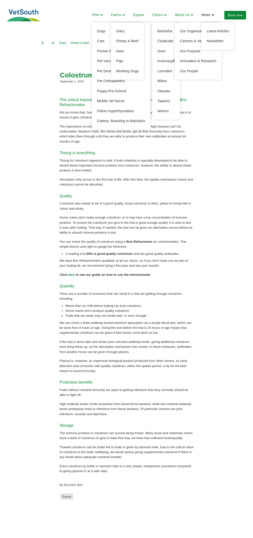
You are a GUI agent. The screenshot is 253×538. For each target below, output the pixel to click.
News (207, 15)
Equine (139, 15)
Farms (118, 15)
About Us (184, 15)
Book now (235, 15)
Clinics (159, 15)
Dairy (62, 43)
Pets (97, 15)
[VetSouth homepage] (31, 15)
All (53, 43)
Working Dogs (139, 43)
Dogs (122, 43)
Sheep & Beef (80, 43)
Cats (168, 43)
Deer (157, 43)
